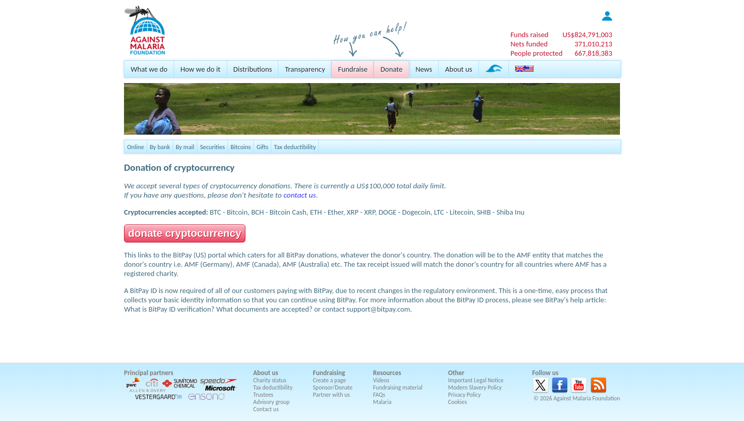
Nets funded (529, 43)
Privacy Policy (464, 394)
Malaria (382, 402)
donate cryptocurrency (184, 233)
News (423, 69)
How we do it (200, 69)
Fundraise (352, 69)
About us (458, 69)
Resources (387, 373)
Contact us (265, 409)
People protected (536, 53)
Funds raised (529, 34)
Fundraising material (398, 387)
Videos (381, 380)
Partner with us (331, 394)
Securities (212, 147)
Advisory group (271, 402)
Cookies (457, 402)
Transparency (305, 69)
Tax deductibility (295, 147)
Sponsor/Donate (333, 387)
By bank (160, 147)
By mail (185, 147)
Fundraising (329, 373)
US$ (587, 34)
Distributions (253, 69)
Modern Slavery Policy (475, 387)
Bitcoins (240, 147)
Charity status (269, 380)
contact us (300, 195)
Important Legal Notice (475, 380)
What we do (149, 69)
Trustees (263, 394)
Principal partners (148, 373)
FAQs (379, 394)
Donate (391, 69)
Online (135, 147)
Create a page (329, 380)
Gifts (262, 147)
